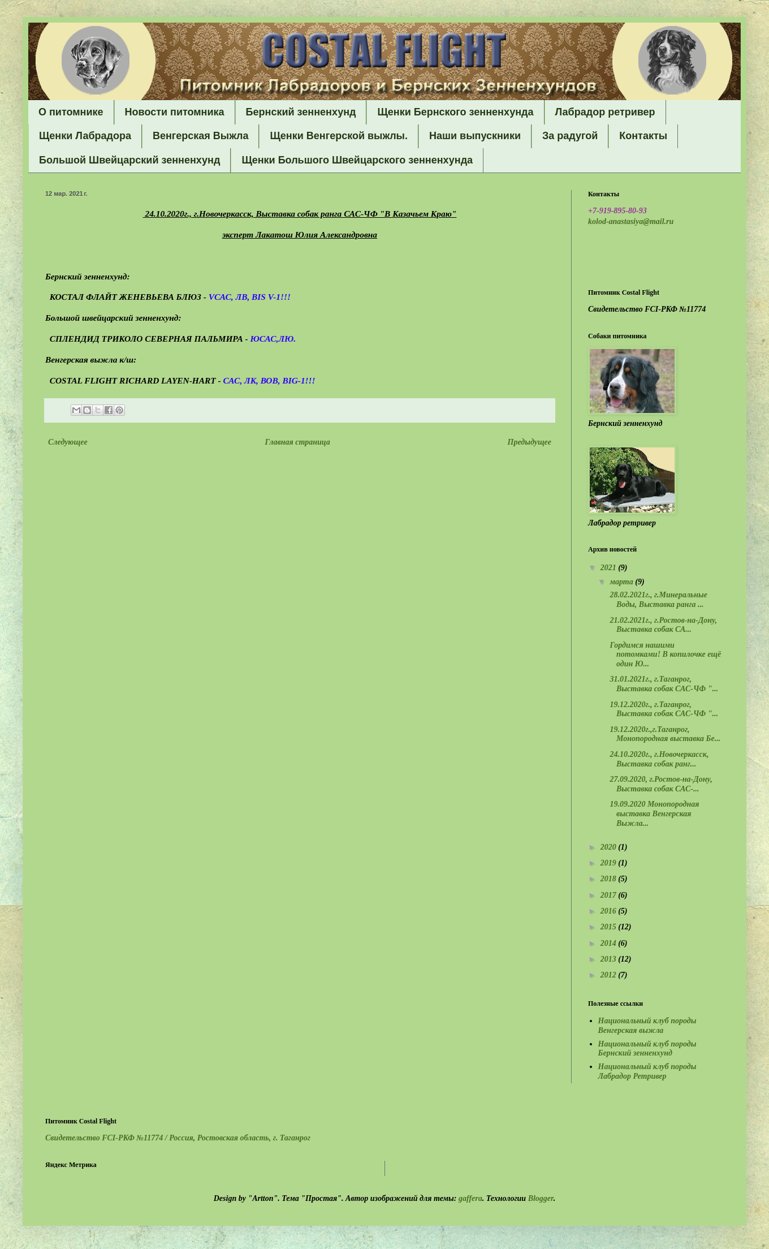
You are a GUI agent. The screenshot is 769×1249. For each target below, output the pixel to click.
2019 (609, 863)
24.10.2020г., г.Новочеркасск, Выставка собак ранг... (658, 759)
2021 (609, 567)
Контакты (643, 135)
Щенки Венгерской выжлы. (339, 135)
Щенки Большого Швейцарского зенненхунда (357, 160)
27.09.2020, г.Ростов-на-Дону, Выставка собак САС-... (660, 784)
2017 (609, 895)
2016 (609, 911)
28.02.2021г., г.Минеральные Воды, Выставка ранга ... (657, 600)
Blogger (541, 1198)
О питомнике (70, 112)
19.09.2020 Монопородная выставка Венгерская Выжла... (653, 814)
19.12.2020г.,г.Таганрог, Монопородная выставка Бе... (664, 734)
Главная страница (297, 442)
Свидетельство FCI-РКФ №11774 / (177, 1138)
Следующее (68, 442)
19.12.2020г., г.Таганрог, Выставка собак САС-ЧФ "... (663, 709)
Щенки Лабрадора (85, 135)
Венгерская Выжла (201, 135)
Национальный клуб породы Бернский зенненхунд (647, 1049)
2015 (609, 927)
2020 (609, 847)
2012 (609, 975)
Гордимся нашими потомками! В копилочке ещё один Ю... (664, 655)
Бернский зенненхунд (301, 112)
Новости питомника (174, 112)
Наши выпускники (475, 135)
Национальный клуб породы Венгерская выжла (647, 1026)
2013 (609, 959)
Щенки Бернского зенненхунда (455, 112)
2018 (609, 879)
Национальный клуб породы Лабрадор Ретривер (647, 1071)
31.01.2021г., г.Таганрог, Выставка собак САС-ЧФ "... (663, 684)
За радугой (570, 135)
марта (622, 582)
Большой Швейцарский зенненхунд (129, 160)
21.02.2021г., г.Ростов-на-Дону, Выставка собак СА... (662, 625)
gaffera (470, 1198)
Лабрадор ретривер (605, 112)
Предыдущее (529, 442)
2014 (609, 943)
